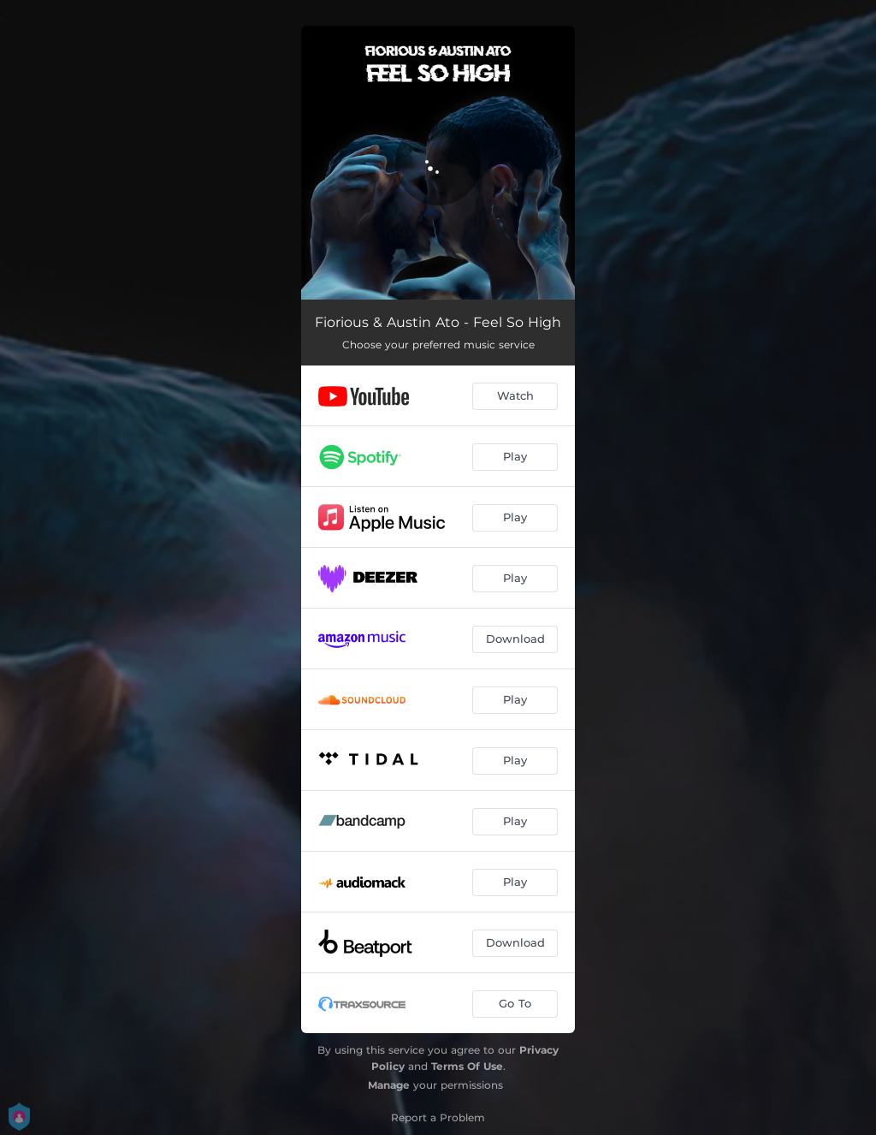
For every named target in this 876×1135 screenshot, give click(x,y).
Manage (389, 1085)
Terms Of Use (467, 1066)
